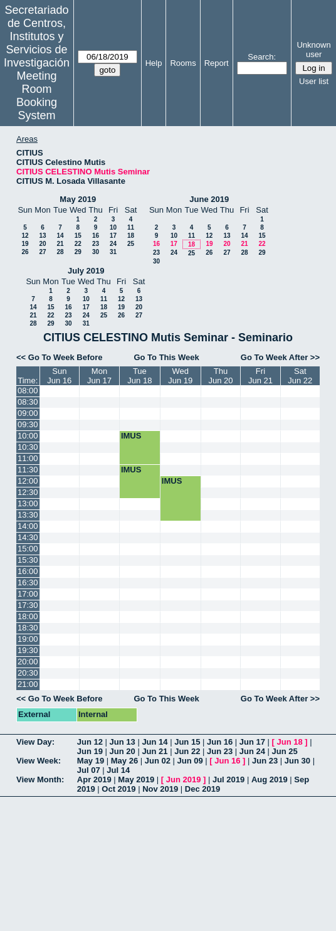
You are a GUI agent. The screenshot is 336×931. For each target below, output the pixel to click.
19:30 (28, 650)
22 (78, 243)
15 (78, 235)
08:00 (28, 390)
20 (42, 243)
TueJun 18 (139, 375)
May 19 (90, 760)
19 (24, 243)
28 (59, 251)
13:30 (28, 514)
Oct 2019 (118, 789)
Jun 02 (158, 760)
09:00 (28, 413)
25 (130, 243)
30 (95, 251)
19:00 (28, 639)
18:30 (28, 627)
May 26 (124, 760)
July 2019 (86, 270)
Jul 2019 (228, 779)
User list (313, 81)
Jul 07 (88, 770)
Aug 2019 (269, 779)
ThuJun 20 (221, 375)
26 (24, 251)
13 (42, 235)
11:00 (28, 458)
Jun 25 (285, 751)
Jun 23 (220, 751)
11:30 (28, 469)
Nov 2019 (160, 789)
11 (130, 227)
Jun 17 (252, 742)
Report (216, 63)
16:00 (28, 571)
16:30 (28, 582)
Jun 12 (90, 742)
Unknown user (313, 49)
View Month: (40, 779)
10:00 (28, 435)
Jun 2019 (183, 779)
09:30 (28, 424)
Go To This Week (166, 357)
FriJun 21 (260, 375)
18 (130, 235)
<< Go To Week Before (59, 357)
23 (95, 243)
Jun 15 (187, 742)
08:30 (28, 402)
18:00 (28, 616)
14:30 (28, 537)
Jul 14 (118, 770)
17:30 (28, 605)
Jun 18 (290, 742)
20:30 (28, 673)
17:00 (28, 593)
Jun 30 (297, 760)
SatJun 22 (300, 375)
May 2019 (78, 199)
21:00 (28, 684)
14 (59, 235)
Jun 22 (187, 751)
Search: (262, 56)
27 (42, 251)
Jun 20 (122, 751)
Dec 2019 (202, 789)
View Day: (35, 742)
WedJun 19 (180, 375)
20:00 (28, 661)
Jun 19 (90, 751)
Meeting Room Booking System (36, 96)
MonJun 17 (99, 375)
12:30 (28, 492)
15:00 (28, 548)
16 (95, 235)
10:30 (28, 447)
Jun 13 (122, 742)
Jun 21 (154, 751)
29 (78, 251)
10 (113, 227)
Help (153, 63)
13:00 (28, 503)
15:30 (28, 560)
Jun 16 (220, 742)
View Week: (38, 760)
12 (24, 235)
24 (113, 243)
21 (59, 243)
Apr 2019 (94, 779)
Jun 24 (252, 751)
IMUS (131, 435)
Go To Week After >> (280, 357)
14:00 (28, 526)
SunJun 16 (59, 375)
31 (113, 251)
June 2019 (209, 199)
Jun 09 (190, 760)
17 (113, 235)
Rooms (183, 63)
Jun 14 (154, 742)
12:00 (28, 481)
